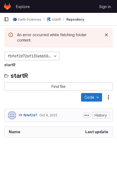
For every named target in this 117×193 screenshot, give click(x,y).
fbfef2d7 (27, 115)
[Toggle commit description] (86, 115)
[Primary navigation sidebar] (6, 19)
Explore (23, 6)
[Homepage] (7, 6)
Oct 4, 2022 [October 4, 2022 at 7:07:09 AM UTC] (48, 115)
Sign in (105, 6)
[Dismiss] (106, 35)
